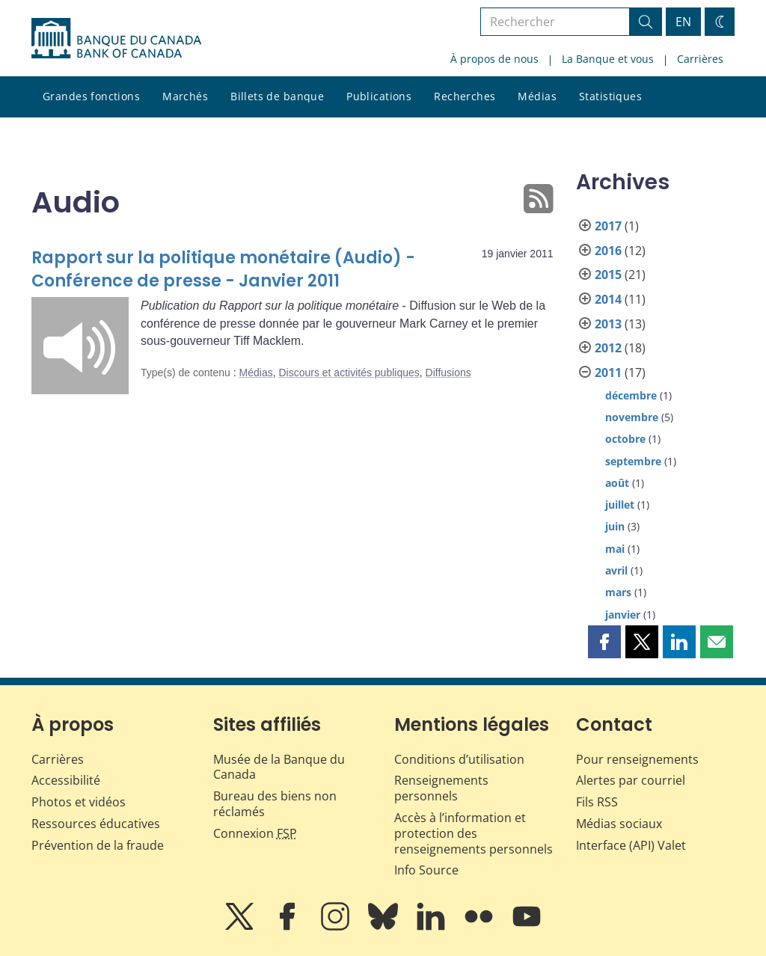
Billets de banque (277, 96)
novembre (631, 417)
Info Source (426, 870)
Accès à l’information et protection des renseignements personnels (473, 833)
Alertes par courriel (630, 780)
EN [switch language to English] (683, 21)
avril (616, 570)
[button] (604, 641)
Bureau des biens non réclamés (275, 804)
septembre (633, 461)
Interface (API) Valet (631, 845)
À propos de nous (494, 59)
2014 (608, 299)
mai (615, 549)
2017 (608, 226)
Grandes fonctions (91, 96)
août (617, 483)
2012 (608, 348)
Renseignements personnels (441, 788)
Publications (378, 96)
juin (615, 526)
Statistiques (610, 96)
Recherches (464, 96)
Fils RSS (597, 802)
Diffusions (448, 373)
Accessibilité (65, 780)
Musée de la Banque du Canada (279, 767)
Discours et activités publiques (348, 373)
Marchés (185, 96)
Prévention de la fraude (97, 845)
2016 (608, 250)
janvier (622, 614)
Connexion (255, 833)
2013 (608, 324)
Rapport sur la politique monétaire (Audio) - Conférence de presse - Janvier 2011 (223, 269)
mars (618, 592)
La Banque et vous (608, 59)
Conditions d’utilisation (459, 759)
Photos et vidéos (78, 802)
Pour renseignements (637, 759)
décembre (631, 395)
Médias (537, 96)
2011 (608, 372)
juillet (619, 504)
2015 (608, 274)
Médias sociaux (619, 823)
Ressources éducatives (95, 823)
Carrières (700, 59)
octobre (625, 439)
